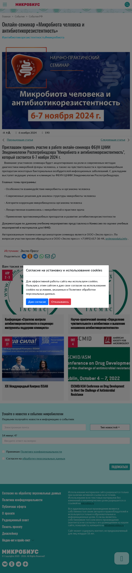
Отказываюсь (60, 301)
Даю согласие (37, 301)
